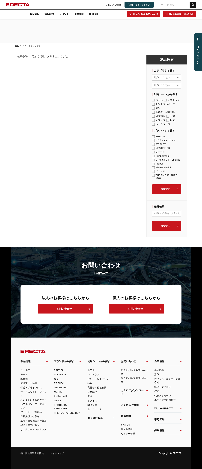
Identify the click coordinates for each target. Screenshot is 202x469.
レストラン (172, 100)
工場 (170, 116)
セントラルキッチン (165, 104)
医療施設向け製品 (30, 416)
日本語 (108, 5)
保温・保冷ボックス (31, 387)
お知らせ (125, 424)
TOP (17, 46)
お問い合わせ (64, 308)
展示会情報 (127, 429)
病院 (156, 108)
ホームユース (161, 124)
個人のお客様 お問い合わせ (181, 14)
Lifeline (174, 159)
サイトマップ (57, 453)
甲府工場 (159, 419)
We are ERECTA (163, 408)
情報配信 (49, 14)
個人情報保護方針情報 (32, 453)
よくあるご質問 (130, 405)
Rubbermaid (161, 156)
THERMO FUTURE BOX (165, 176)
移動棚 (24, 379)
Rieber (157, 163)
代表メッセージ (162, 395)
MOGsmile (160, 140)
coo (172, 140)
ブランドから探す (64, 361)
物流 (170, 120)
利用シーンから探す (98, 361)
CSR (156, 391)
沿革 (156, 374)
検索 (192, 5)
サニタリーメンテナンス (34, 429)
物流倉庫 (92, 405)
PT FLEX (159, 144)
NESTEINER (161, 148)
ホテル (157, 100)
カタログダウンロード (132, 392)
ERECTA (159, 136)
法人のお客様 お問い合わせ (145, 14)
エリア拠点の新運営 (165, 399)
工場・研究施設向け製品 (34, 420)
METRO (158, 152)
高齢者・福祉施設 (163, 112)
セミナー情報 (128, 433)
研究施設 (159, 116)
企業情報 (79, 14)
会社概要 (159, 370)
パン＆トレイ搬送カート (34, 399)
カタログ (198, 54)
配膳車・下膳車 (29, 383)
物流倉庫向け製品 (30, 425)
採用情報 (93, 14)
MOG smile (60, 374)
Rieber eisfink (162, 167)
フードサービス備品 (31, 412)
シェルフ (25, 370)
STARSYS (159, 159)
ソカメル (159, 171)
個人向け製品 (95, 418)
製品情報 (34, 14)
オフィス (159, 120)
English (117, 5)
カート (24, 374)
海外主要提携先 (162, 386)
